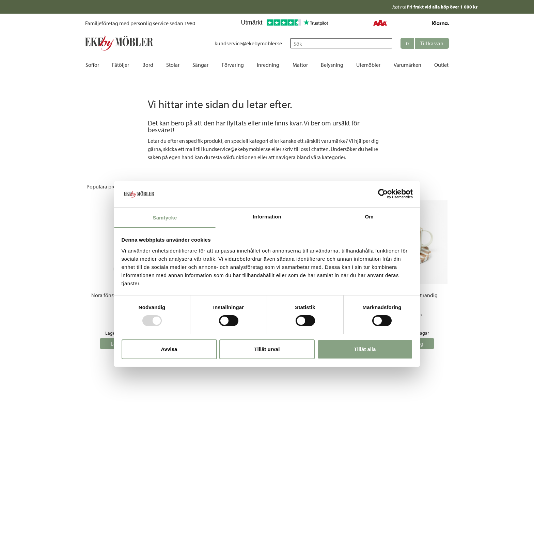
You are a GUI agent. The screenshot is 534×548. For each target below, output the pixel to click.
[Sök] (341, 43)
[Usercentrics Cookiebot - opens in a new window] (383, 194)
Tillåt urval (267, 349)
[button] (424, 43)
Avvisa (169, 349)
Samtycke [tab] (165, 217)
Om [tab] (369, 216)
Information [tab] (267, 216)
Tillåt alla (365, 349)
